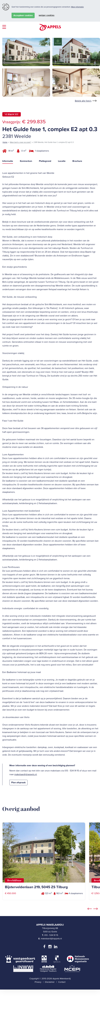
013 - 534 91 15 (51, 990)
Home (5, 197)
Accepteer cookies (23, 15)
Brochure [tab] (77, 216)
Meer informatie (77, 7)
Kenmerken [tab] (26, 216)
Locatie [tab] (62, 216)
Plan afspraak (18, 837)
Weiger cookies (46, 15)
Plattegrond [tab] (45, 216)
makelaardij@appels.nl (25, 829)
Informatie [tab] (7, 216)
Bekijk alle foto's (83, 155)
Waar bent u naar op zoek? (20, 197)
